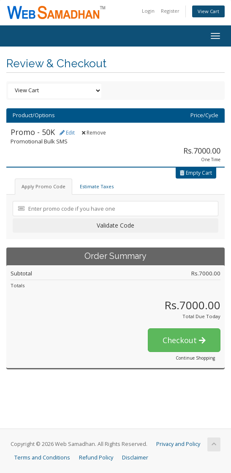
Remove (94, 132)
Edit (67, 132)
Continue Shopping (195, 358)
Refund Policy (96, 457)
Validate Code (115, 225)
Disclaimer (135, 457)
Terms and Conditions (42, 457)
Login (148, 11)
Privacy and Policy (178, 444)
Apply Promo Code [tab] (43, 186)
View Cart (208, 11)
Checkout (184, 340)
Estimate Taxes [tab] (97, 186)
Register (170, 11)
